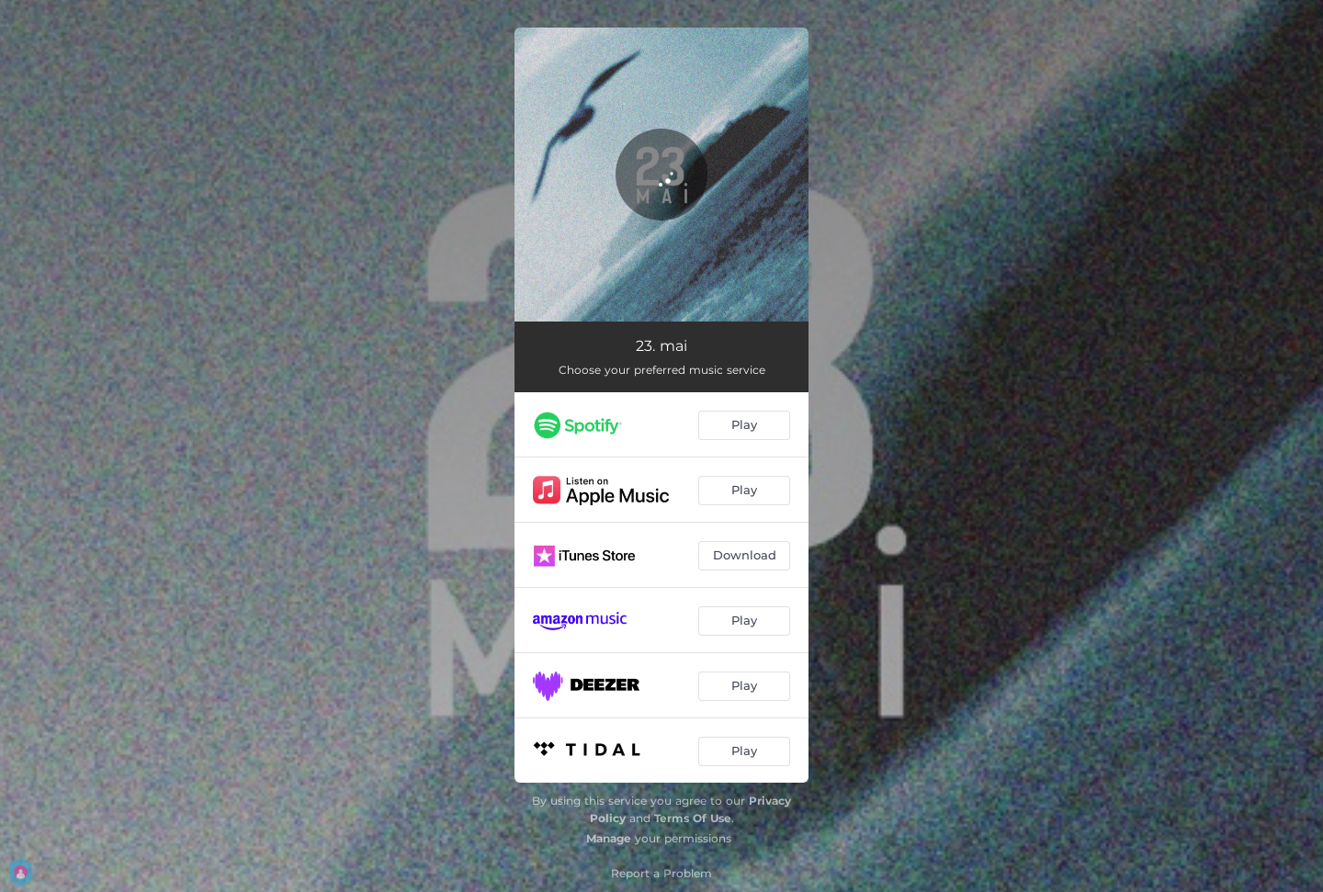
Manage (608, 838)
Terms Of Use (692, 818)
